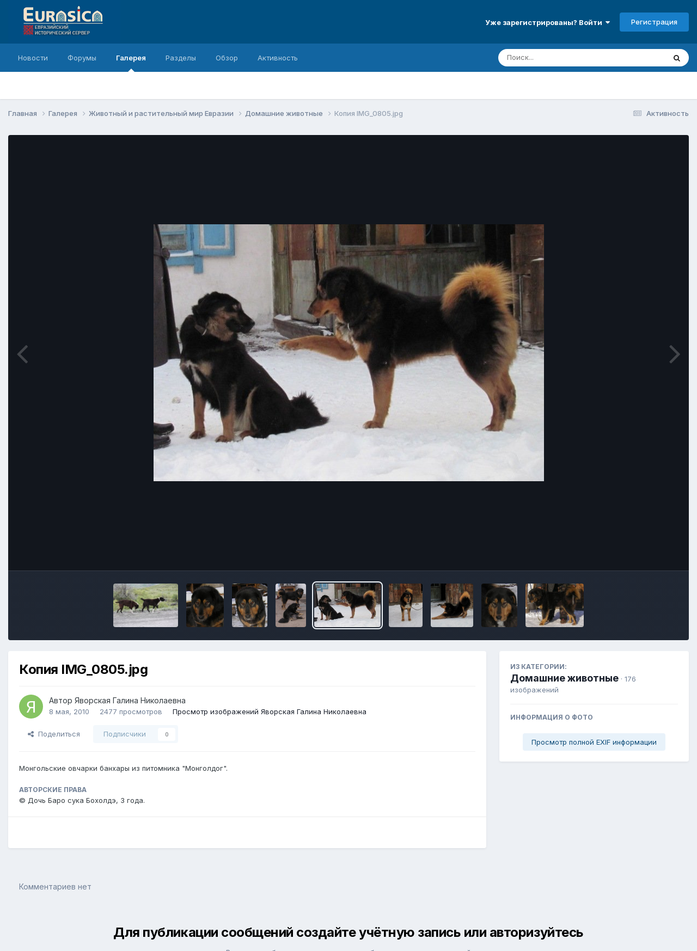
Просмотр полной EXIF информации (594, 742)
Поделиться (54, 733)
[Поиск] (560, 57)
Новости (33, 57)
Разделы (181, 57)
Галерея (131, 62)
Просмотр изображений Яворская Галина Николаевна (269, 711)
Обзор (227, 57)
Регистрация (654, 21)
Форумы (82, 57)
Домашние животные (564, 678)
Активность (278, 57)
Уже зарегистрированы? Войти (547, 22)
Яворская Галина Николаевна (130, 700)
